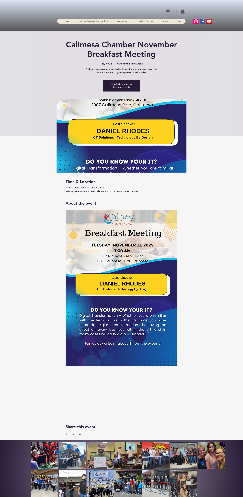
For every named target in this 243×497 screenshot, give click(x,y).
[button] (183, 11)
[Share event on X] (73, 434)
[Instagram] (196, 21)
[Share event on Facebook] (67, 434)
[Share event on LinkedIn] (80, 434)
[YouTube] (209, 21)
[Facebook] (202, 21)
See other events (121, 87)
